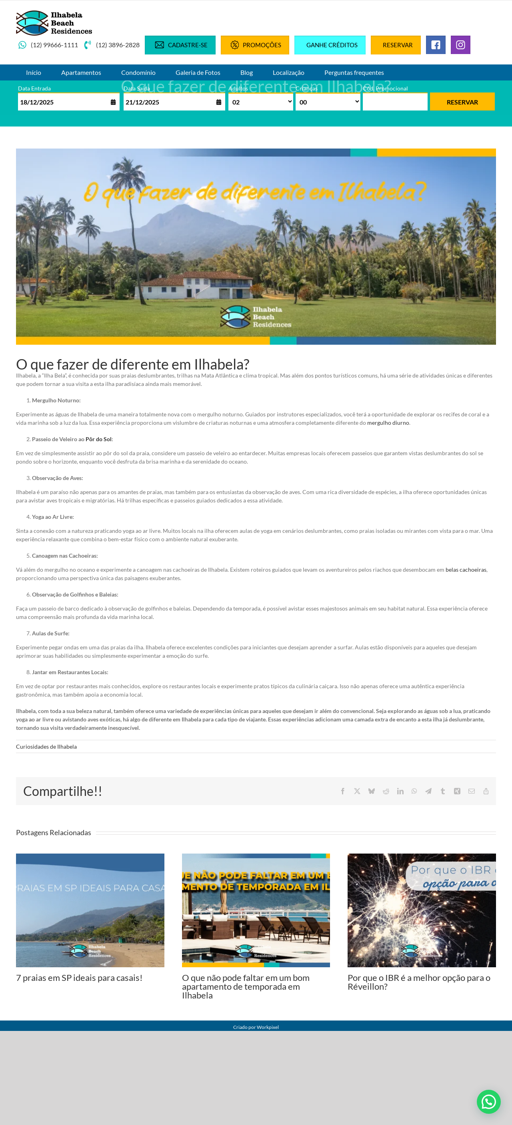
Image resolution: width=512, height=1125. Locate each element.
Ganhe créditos (332, 44)
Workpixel (268, 1027)
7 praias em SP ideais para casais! (79, 977)
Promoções (255, 44)
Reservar (398, 44)
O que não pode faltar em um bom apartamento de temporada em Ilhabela (246, 986)
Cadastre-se (180, 44)
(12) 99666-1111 (48, 44)
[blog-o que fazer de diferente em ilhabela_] (256, 247)
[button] (489, 1102)
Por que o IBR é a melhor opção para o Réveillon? (419, 982)
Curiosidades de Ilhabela (46, 746)
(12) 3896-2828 (111, 44)
